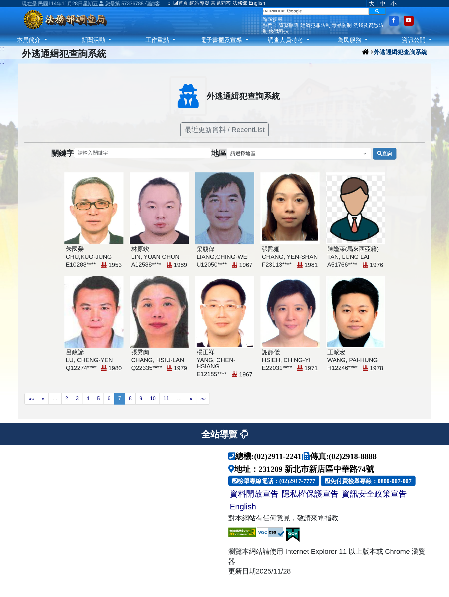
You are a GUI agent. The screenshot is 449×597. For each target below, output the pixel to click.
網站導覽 (199, 3)
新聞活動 (94, 40)
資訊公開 (414, 40)
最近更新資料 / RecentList (224, 130)
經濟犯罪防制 (315, 25)
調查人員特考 (286, 40)
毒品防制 (342, 25)
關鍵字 (62, 153)
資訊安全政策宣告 (374, 493)
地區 (218, 153)
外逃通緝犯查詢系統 (400, 52)
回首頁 (180, 3)
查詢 (384, 153)
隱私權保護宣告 (310, 493)
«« (31, 398)
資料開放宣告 (254, 493)
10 (153, 398)
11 (166, 398)
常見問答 (221, 3)
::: (170, 3)
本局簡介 (29, 40)
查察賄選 (289, 25)
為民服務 (350, 40)
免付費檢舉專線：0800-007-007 (371, 481)
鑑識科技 (279, 31)
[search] (315, 11)
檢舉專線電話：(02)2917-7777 (276, 481)
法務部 (239, 3)
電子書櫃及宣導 (222, 40)
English (257, 3)
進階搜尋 (273, 19)
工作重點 (158, 40)
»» (203, 398)
